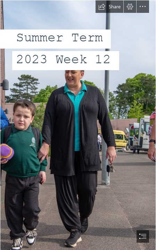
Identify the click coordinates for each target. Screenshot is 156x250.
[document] (78, 125)
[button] (109, 6)
